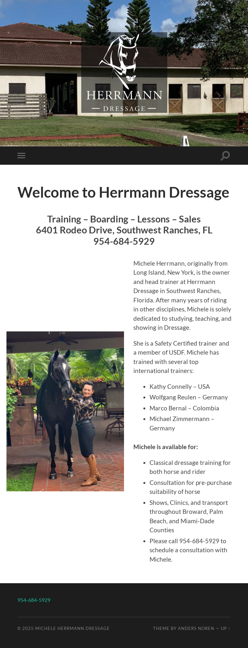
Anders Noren (196, 628)
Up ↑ (226, 628)
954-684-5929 (33, 600)
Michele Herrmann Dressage (72, 628)
